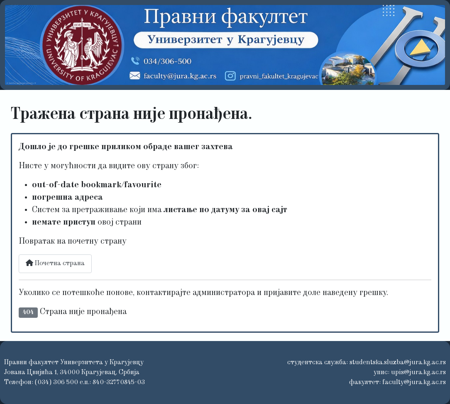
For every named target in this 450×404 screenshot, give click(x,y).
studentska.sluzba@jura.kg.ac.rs (398, 362)
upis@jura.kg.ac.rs (418, 372)
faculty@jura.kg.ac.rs (414, 382)
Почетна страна (55, 263)
